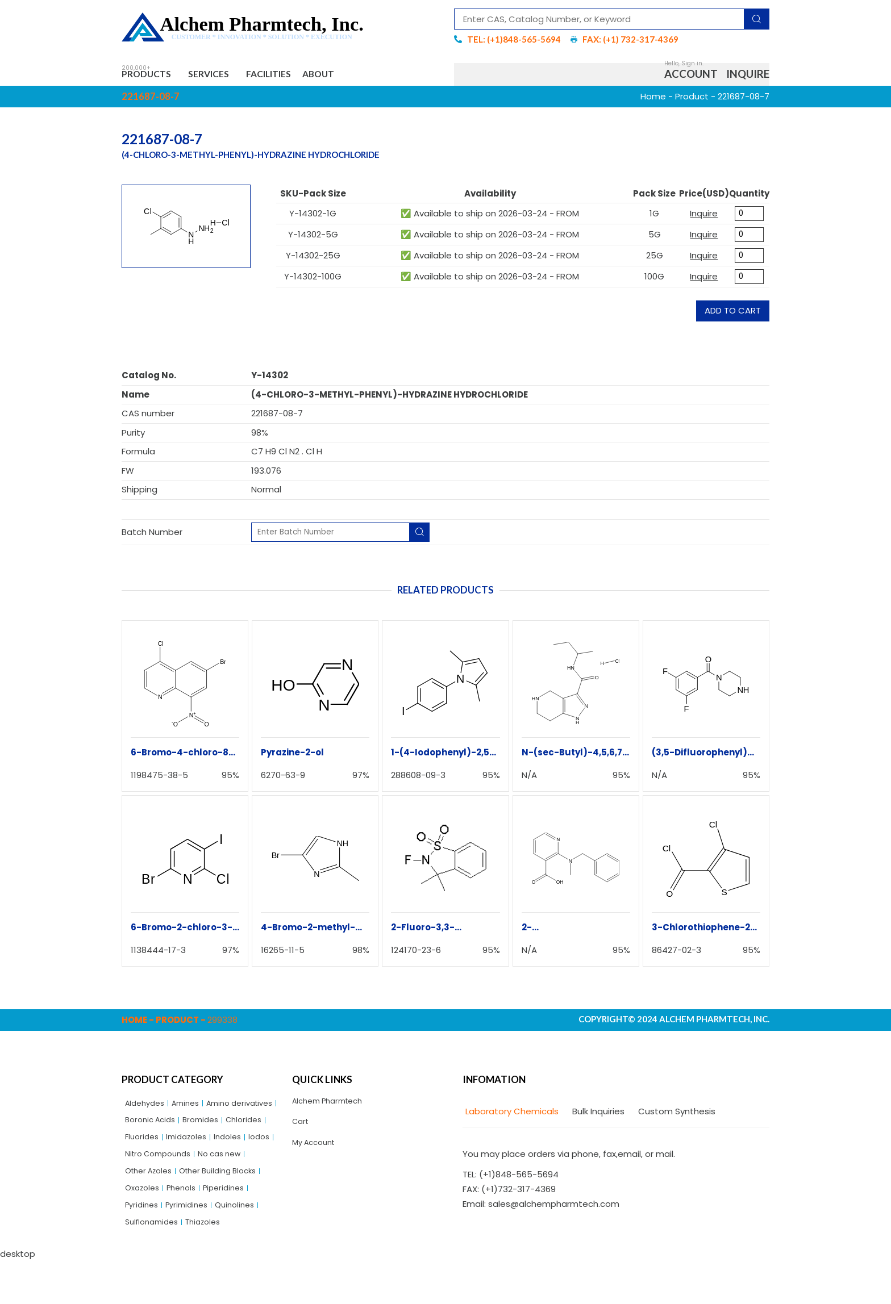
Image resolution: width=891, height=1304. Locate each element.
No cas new (231, 1187)
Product (692, 101)
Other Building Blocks (230, 1206)
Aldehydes (147, 1109)
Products (153, 76)
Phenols (187, 1225)
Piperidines (234, 1225)
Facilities (299, 76)
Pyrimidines (192, 1245)
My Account (317, 1153)
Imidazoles (147, 1167)
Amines (192, 1109)
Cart (301, 1130)
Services (228, 76)
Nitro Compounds (162, 1187)
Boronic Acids (236, 1128)
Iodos (227, 1167)
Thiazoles (212, 1264)
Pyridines (143, 1245)
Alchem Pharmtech (332, 1107)
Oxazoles (144, 1225)
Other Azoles (152, 1206)
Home (653, 101)
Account (691, 76)
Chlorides (192, 1147)
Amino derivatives (163, 1128)
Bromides (145, 1147)
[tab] (511, 1116)
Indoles (193, 1167)
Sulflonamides (155, 1264)
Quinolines (245, 1245)
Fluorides (237, 1147)
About (362, 76)
